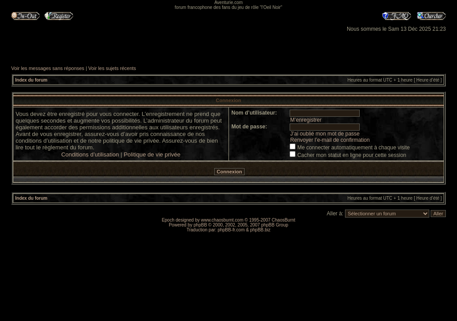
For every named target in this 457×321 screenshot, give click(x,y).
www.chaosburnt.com (222, 220)
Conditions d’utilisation (90, 154)
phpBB (200, 224)
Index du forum (31, 80)
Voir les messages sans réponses (47, 68)
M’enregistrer (305, 120)
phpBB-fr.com (231, 229)
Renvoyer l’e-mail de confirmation (330, 140)
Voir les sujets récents (112, 68)
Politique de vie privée (152, 154)
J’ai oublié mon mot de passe (324, 134)
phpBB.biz (260, 229)
